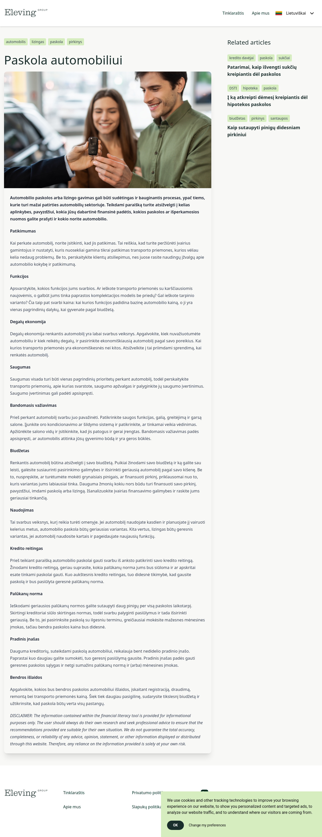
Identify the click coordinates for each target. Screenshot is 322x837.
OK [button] (175, 825)
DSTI (233, 88)
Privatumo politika (149, 792)
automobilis (16, 41)
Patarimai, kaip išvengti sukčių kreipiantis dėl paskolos (262, 70)
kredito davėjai (241, 57)
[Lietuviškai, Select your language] (294, 13)
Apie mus (260, 13)
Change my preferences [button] (207, 825)
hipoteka (250, 88)
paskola (56, 41)
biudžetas (237, 118)
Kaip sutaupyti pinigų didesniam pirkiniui (263, 131)
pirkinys (75, 41)
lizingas (38, 41)
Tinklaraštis (233, 13)
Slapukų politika (147, 807)
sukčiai (284, 57)
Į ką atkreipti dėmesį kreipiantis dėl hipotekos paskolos (267, 100)
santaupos (279, 118)
